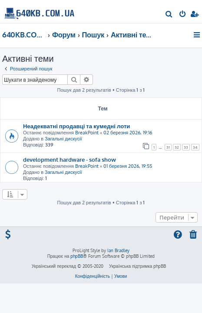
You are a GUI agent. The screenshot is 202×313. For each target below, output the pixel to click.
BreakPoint (87, 133)
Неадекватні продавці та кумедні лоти (76, 126)
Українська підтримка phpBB (137, 266)
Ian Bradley (118, 250)
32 (177, 147)
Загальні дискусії (63, 139)
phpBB (76, 256)
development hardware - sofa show (69, 159)
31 (168, 147)
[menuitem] (169, 15)
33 (186, 147)
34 (195, 147)
